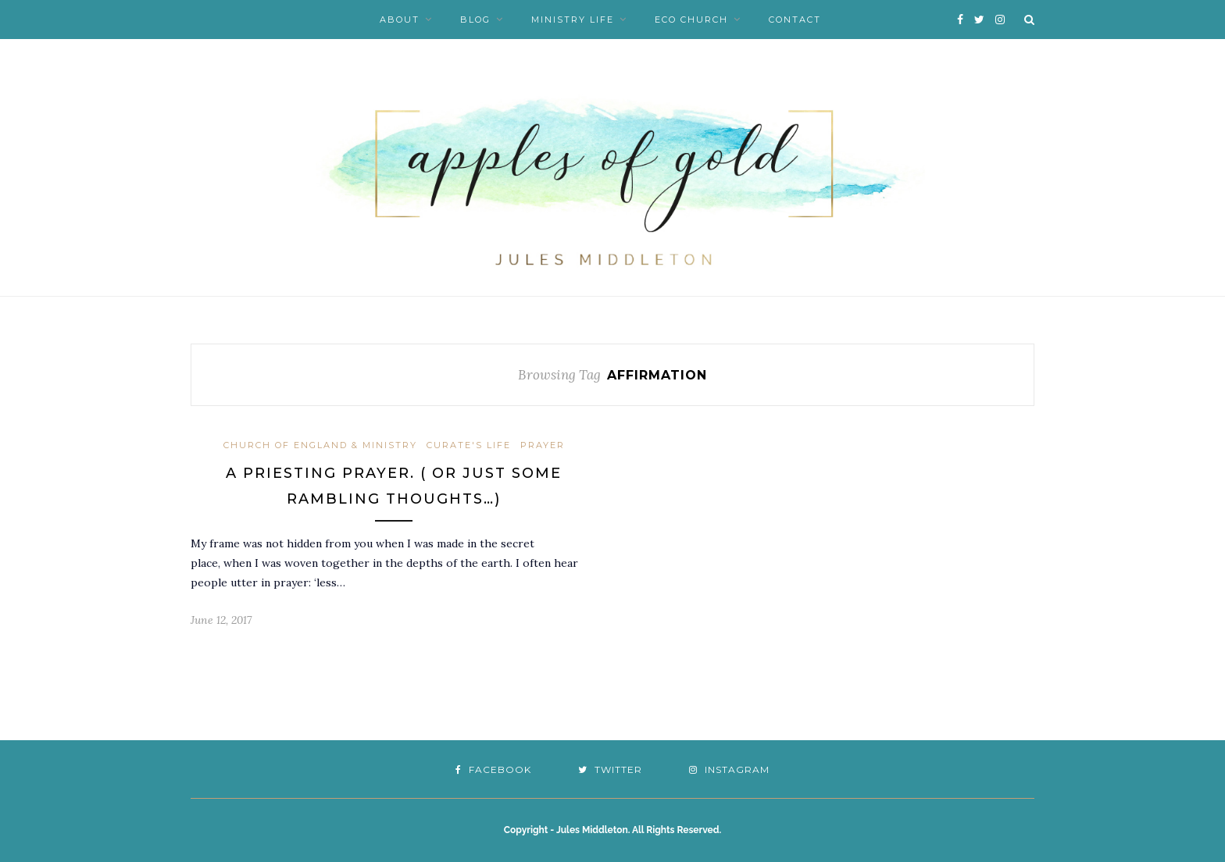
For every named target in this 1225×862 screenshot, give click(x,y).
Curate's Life (469, 445)
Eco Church (691, 19)
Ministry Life (572, 19)
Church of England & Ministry (320, 445)
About (400, 19)
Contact (795, 19)
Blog (475, 19)
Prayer (542, 445)
